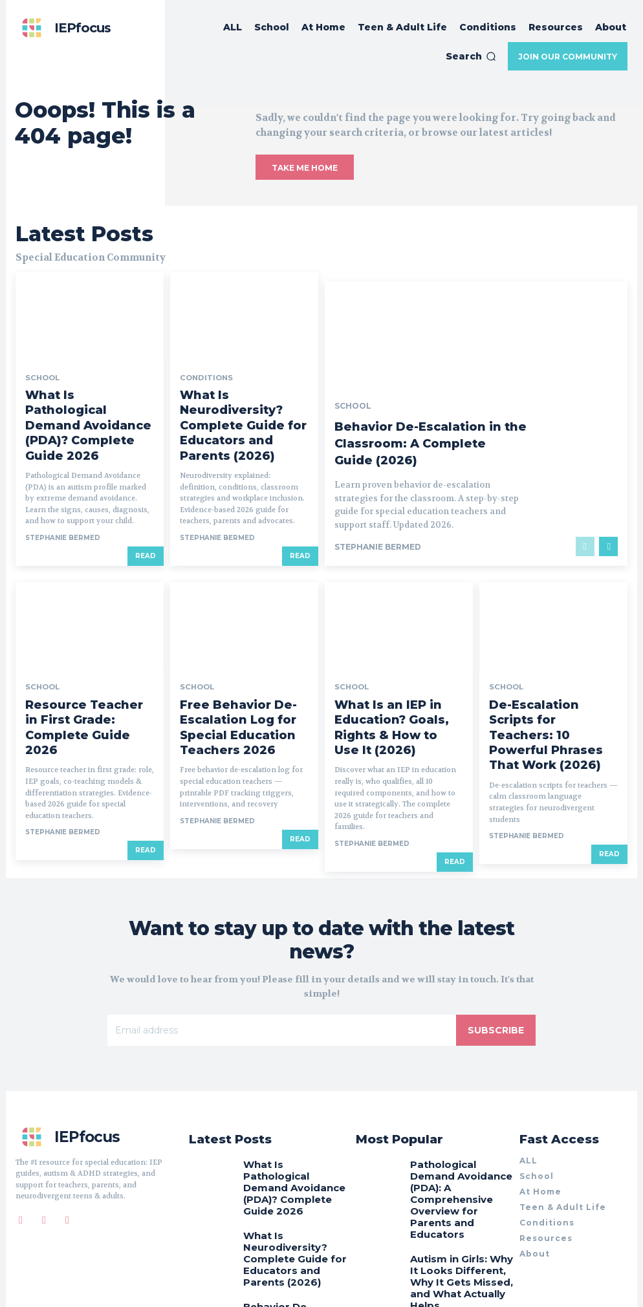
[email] (281, 946)
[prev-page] (585, 494)
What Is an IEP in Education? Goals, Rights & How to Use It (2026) (398, 660)
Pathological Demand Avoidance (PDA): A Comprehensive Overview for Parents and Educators (462, 1090)
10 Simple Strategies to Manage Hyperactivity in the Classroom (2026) (459, 1194)
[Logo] (63, 28)
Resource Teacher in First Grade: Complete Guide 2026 (89, 655)
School (40, 361)
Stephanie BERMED (62, 475)
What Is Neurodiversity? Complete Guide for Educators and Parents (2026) (233, 391)
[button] (471, 56)
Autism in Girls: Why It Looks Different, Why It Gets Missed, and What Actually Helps (456, 1144)
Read (145, 494)
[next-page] (608, 494)
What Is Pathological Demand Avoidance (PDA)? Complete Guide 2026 (83, 386)
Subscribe (496, 947)
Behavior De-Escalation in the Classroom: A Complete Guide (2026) (425, 391)
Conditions (203, 361)
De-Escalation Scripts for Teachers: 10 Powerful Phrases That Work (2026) (546, 660)
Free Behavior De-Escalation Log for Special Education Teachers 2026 (243, 660)
